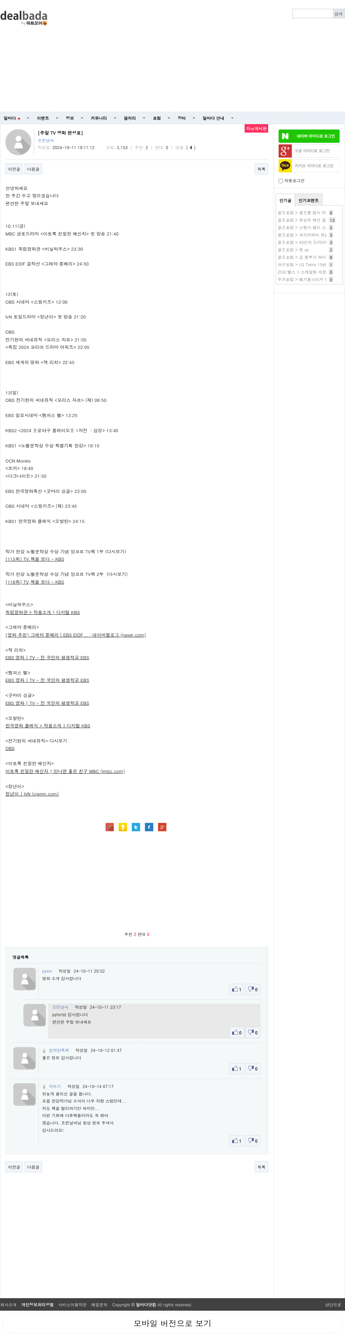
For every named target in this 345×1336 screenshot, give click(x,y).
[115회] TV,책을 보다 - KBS (34, 559)
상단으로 (333, 1304)
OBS (9, 748)
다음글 (33, 169)
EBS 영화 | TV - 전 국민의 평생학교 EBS (47, 657)
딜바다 (12, 118)
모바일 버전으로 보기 (172, 1323)
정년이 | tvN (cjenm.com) (32, 793)
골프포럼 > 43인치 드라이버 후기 (308, 242)
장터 (182, 118)
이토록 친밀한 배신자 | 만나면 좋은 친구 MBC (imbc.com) (65, 771)
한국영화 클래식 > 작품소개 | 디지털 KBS (47, 725)
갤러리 (130, 118)
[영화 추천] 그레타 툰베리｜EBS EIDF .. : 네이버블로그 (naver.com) (75, 635)
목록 (261, 169)
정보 (70, 118)
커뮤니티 (99, 118)
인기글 (285, 200)
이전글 (14, 169)
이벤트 (43, 118)
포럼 (157, 118)
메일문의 (99, 1304)
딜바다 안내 (213, 118)
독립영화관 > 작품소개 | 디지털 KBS (42, 612)
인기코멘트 (309, 200)
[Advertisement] (217, 56)
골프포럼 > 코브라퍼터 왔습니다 (307, 235)
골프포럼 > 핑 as (293, 249)
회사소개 (8, 1304)
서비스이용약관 (72, 1304)
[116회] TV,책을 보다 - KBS (34, 582)
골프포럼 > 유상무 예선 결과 (304, 220)
